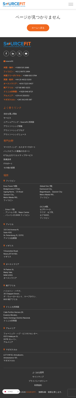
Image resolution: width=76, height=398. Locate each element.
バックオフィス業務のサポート (17, 151)
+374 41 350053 (22, 96)
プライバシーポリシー (38, 381)
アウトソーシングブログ (14, 130)
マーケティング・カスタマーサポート (20, 147)
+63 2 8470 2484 (22, 72)
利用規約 (38, 385)
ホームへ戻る (38, 28)
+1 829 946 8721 (26, 92)
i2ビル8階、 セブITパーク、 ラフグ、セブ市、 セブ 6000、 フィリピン (47, 212)
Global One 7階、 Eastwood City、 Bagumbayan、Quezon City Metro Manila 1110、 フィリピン (51, 191)
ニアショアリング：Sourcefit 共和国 (19, 122)
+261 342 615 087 (24, 100)
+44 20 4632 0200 (23, 80)
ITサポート (8, 164)
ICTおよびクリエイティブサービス (18, 155)
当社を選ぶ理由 (10, 114)
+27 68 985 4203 (22, 88)
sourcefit (8, 61)
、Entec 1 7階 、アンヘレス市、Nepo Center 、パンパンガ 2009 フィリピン (17, 212)
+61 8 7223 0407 (26, 84)
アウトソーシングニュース (15, 134)
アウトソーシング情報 (13, 126)
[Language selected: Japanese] (11, 391)
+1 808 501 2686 (22, 68)
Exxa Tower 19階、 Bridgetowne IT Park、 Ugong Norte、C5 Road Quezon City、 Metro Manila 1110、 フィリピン (13, 193)
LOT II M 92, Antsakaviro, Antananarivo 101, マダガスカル (14, 358)
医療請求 (7, 159)
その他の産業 (9, 168)
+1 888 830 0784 (30, 76)
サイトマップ (38, 377)
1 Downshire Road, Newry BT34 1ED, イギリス (11, 254)
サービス (7, 118)
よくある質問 (38, 372)
